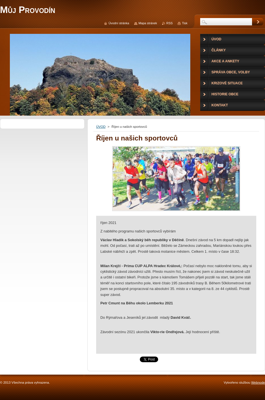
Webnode (258, 382)
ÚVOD (100, 126)
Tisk (184, 23)
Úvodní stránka (119, 23)
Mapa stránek (147, 23)
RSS (169, 23)
